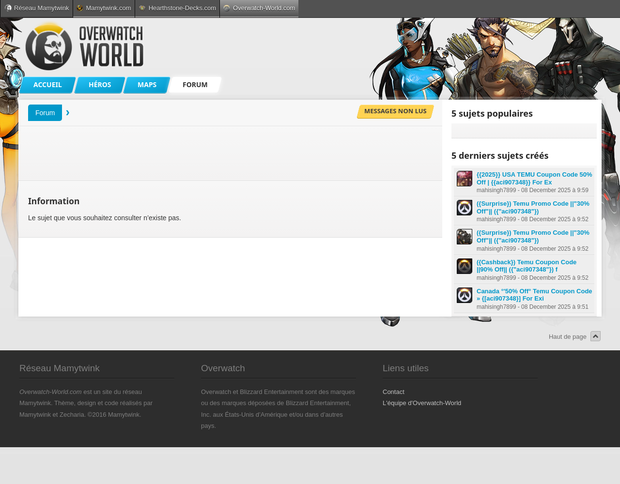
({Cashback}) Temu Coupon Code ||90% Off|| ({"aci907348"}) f (526, 265)
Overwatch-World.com (259, 8)
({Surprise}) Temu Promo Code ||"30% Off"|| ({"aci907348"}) (533, 207)
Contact (393, 391)
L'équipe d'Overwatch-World (422, 403)
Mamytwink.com (104, 8)
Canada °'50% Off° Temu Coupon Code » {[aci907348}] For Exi (534, 294)
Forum (45, 113)
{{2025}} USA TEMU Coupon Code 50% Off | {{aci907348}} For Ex (534, 178)
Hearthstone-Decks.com (177, 8)
